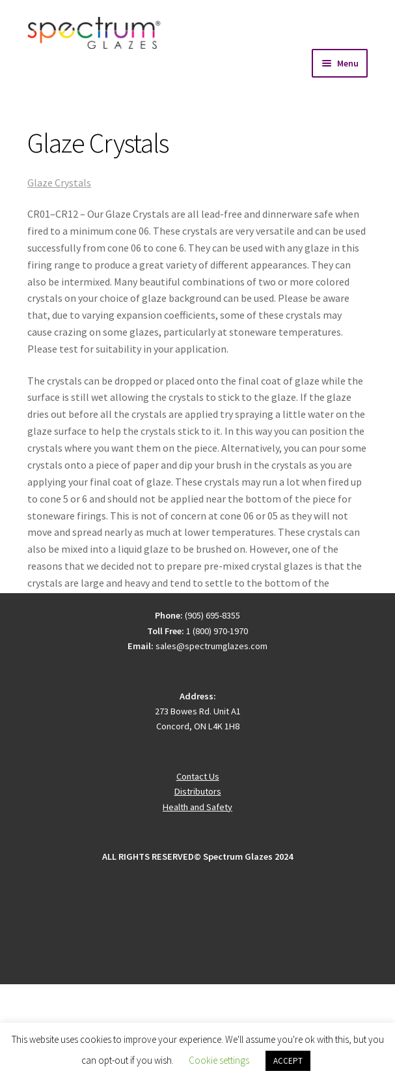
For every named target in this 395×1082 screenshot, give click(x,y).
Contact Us (197, 776)
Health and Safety (197, 807)
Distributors (197, 791)
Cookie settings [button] (219, 1060)
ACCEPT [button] (288, 1060)
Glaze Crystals (59, 182)
